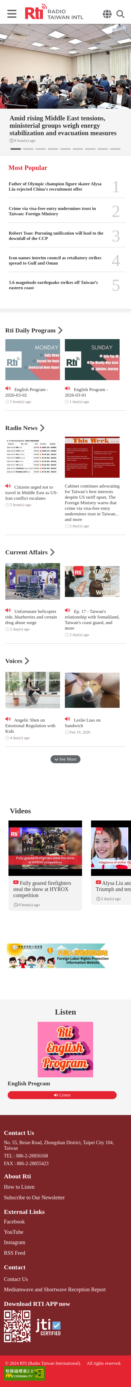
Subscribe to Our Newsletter (34, 1197)
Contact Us (19, 1132)
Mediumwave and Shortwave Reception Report (55, 1289)
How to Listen (19, 1187)
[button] (16, 149)
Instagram (14, 1242)
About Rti (17, 1176)
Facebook (14, 1221)
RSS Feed (14, 1253)
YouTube (14, 1232)
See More (66, 759)
